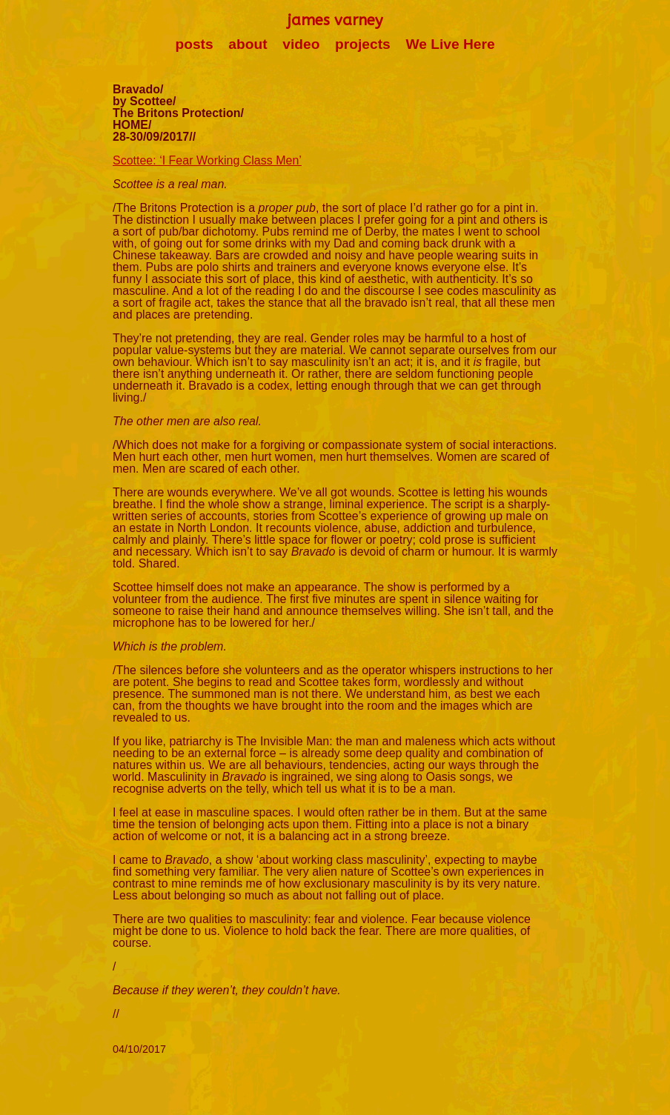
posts (194, 44)
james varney (335, 20)
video (300, 44)
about (247, 44)
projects (363, 44)
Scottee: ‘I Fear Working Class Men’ (207, 160)
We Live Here (449, 44)
